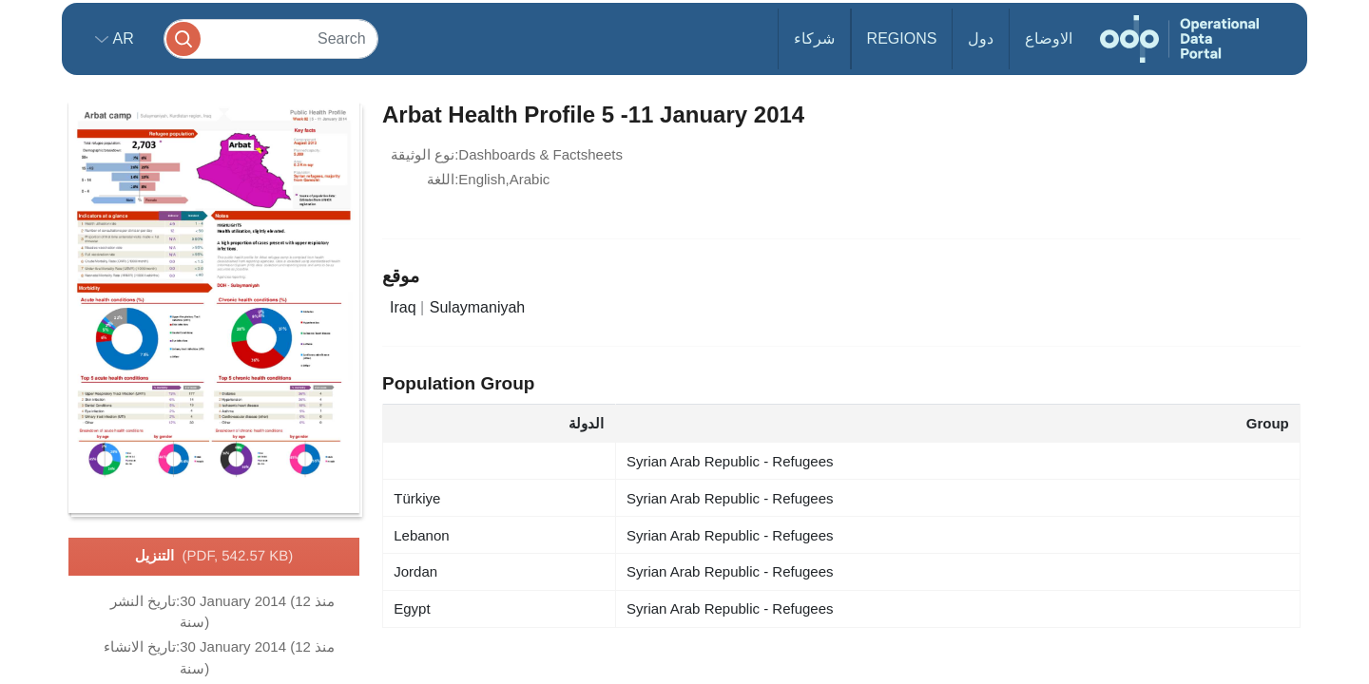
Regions (902, 38)
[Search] (271, 38)
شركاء (814, 38)
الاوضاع (1048, 38)
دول (980, 38)
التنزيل (214, 556)
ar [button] (121, 38)
